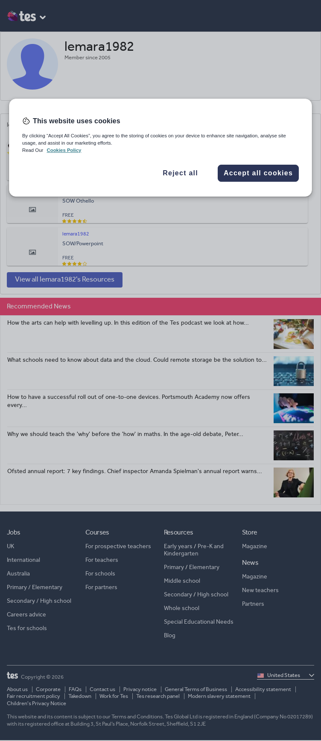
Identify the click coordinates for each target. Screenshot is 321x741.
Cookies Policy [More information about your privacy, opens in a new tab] (64, 150)
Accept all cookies (258, 173)
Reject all (180, 173)
